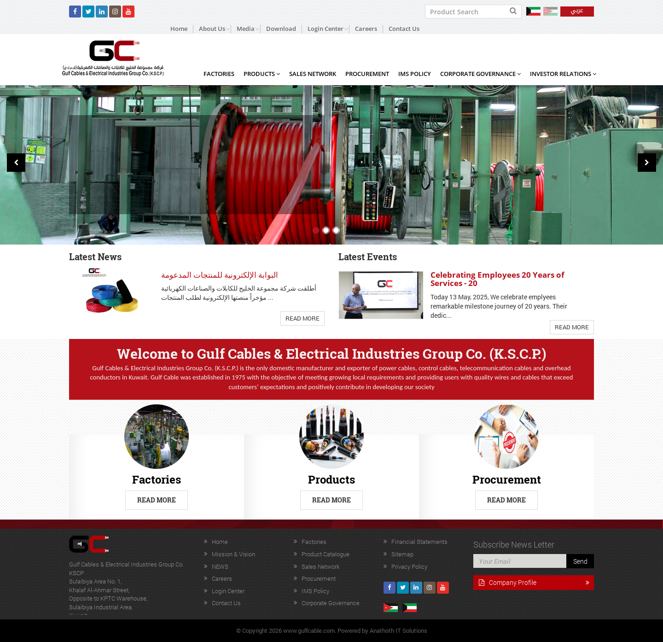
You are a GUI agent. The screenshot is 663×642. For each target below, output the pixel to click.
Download (281, 29)
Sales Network (312, 74)
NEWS (220, 566)
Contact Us (404, 29)
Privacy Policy (409, 566)
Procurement (367, 74)
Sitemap (402, 554)
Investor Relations (563, 74)
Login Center (228, 591)
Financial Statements (419, 541)
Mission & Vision (233, 554)
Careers (366, 29)
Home (178, 29)
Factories (219, 74)
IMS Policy (414, 74)
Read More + (108, 195)
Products (262, 74)
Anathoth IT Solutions (398, 630)
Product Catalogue (325, 554)
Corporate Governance (480, 74)
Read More (302, 318)
